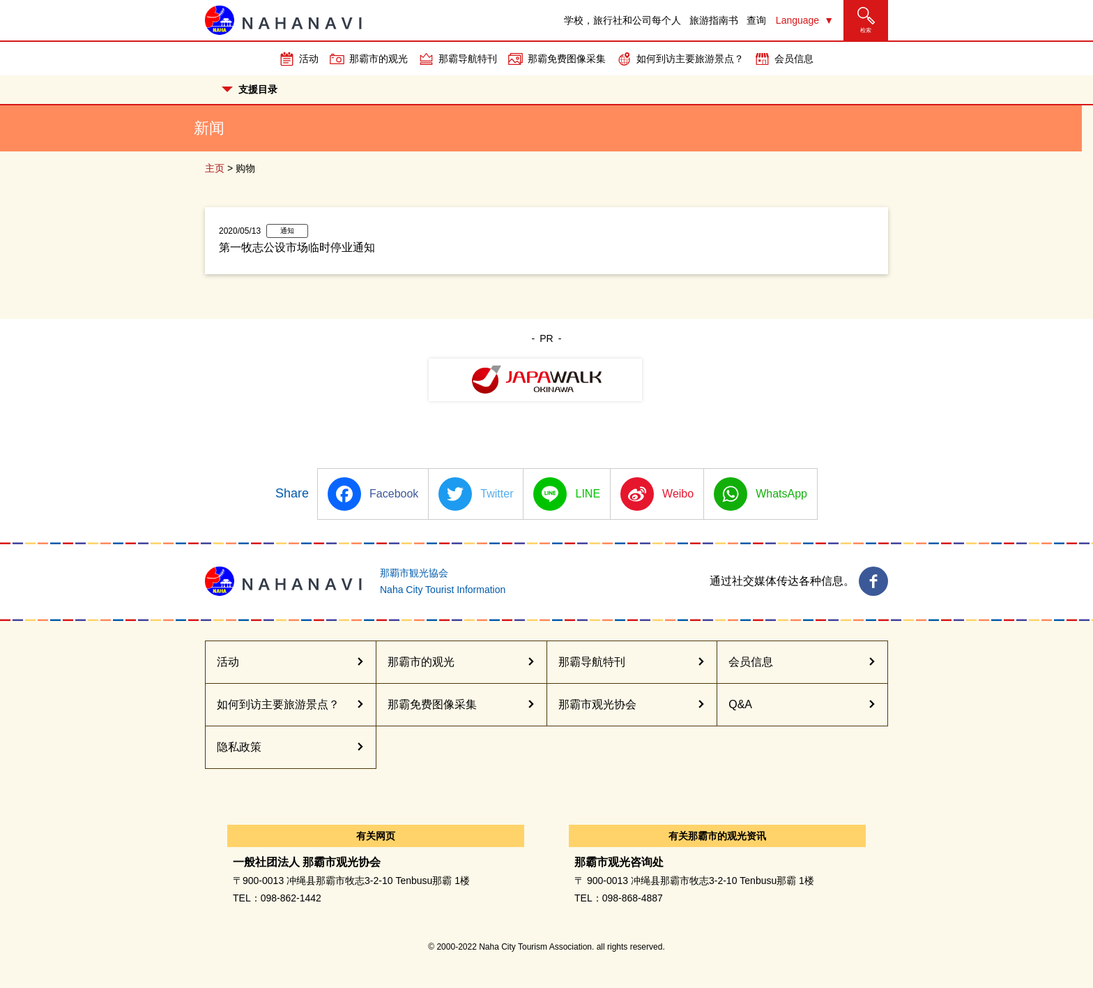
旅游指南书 (713, 20)
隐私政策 (239, 747)
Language (797, 20)
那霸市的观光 (378, 58)
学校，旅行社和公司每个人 (622, 20)
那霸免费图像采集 (567, 58)
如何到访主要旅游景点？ (690, 58)
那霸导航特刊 (467, 58)
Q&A (740, 704)
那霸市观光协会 (597, 704)
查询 (756, 20)
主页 (214, 168)
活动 (309, 58)
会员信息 (793, 58)
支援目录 (249, 89)
